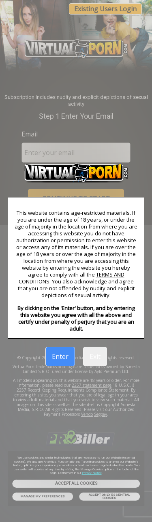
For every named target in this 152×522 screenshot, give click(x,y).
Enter (60, 356)
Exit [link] (95, 356)
